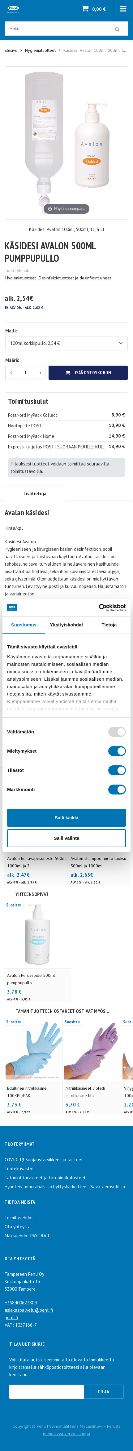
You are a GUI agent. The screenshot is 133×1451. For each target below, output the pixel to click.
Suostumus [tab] (24, 624)
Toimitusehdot (19, 1218)
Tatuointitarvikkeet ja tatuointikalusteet (45, 1178)
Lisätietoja (35, 493)
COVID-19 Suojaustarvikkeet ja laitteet (44, 1160)
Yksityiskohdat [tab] (66, 624)
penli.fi (11, 1317)
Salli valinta (66, 838)
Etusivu (11, 50)
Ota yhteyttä (18, 1227)
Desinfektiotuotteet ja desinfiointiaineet (75, 278)
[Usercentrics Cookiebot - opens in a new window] (99, 608)
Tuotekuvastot (19, 1169)
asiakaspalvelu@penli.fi (29, 1310)
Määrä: (12, 360)
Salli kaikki (67, 817)
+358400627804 (21, 1303)
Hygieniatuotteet (40, 50)
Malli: (11, 331)
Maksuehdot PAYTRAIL (27, 1236)
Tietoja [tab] (109, 624)
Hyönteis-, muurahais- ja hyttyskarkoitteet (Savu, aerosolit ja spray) (66, 1187)
